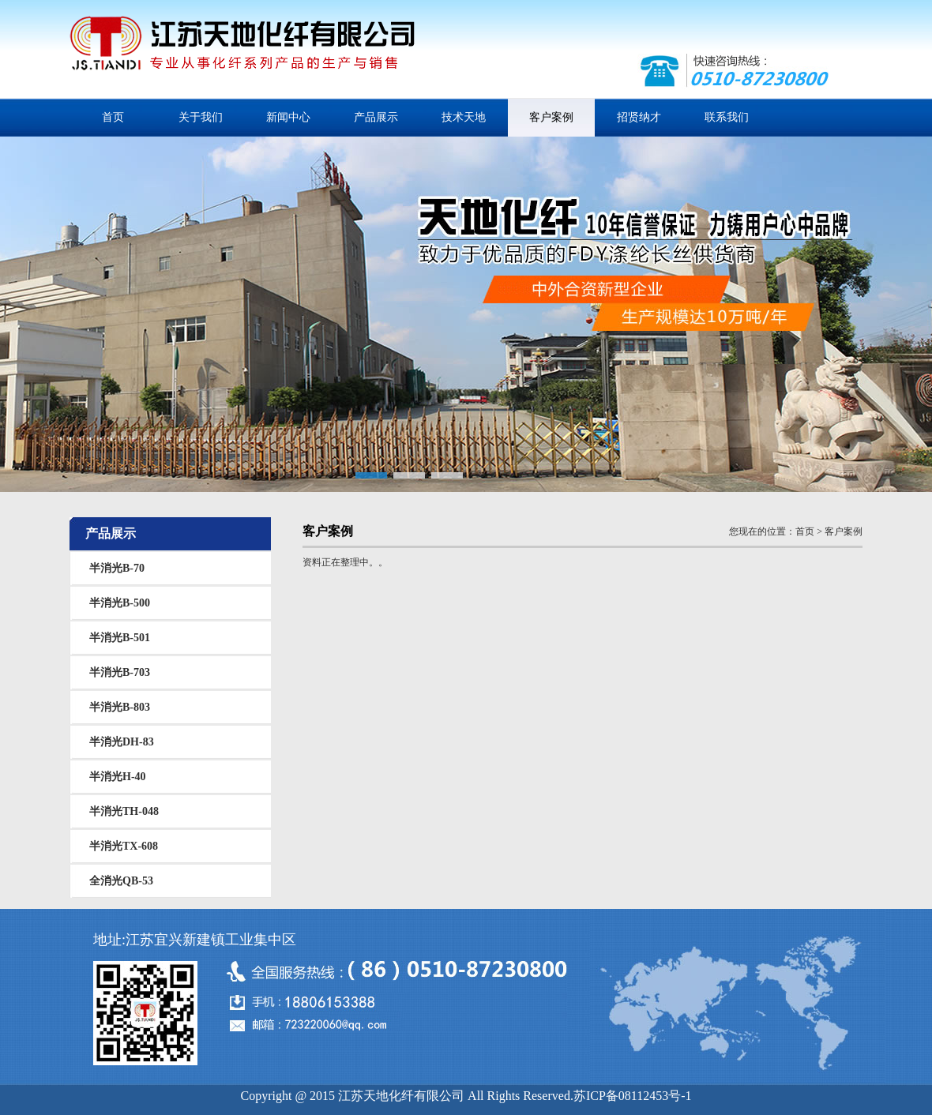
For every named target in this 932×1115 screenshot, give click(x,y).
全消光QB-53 (121, 881)
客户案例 (551, 117)
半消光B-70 (117, 568)
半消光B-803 (119, 707)
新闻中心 (288, 117)
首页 (113, 117)
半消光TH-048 (124, 811)
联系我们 (727, 117)
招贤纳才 (639, 117)
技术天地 (464, 117)
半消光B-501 (119, 638)
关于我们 (201, 117)
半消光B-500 (119, 603)
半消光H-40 (117, 777)
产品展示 (376, 117)
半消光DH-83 (121, 742)
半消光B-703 (119, 672)
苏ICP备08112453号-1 (632, 1095)
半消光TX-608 (123, 846)
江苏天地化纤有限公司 (242, 51)
